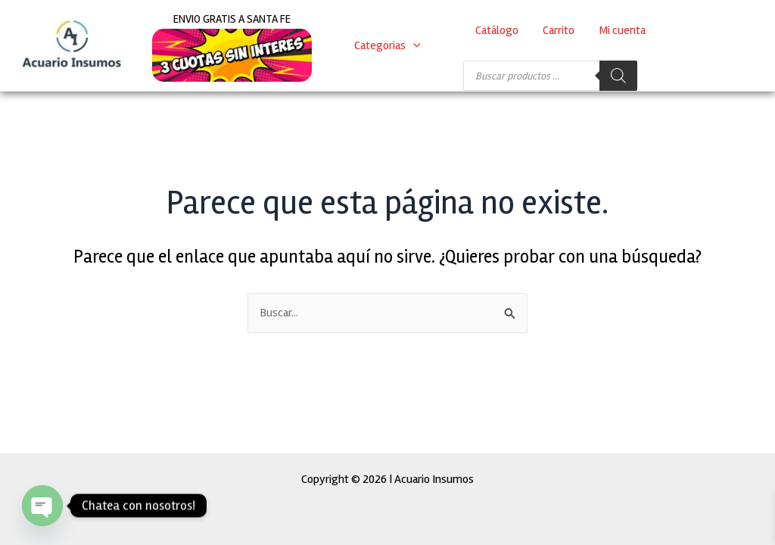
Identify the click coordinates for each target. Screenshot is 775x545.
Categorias (387, 45)
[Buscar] (618, 76)
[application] (413, 45)
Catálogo (496, 30)
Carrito (558, 30)
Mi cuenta (622, 30)
